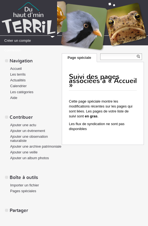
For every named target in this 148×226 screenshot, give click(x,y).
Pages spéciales (23, 191)
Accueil (16, 69)
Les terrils (18, 74)
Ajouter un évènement (27, 131)
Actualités (18, 80)
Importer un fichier (24, 185)
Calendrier (18, 86)
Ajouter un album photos (29, 158)
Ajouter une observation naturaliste (29, 138)
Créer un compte (17, 40)
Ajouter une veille (24, 152)
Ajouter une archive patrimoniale (35, 146)
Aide (13, 98)
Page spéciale (79, 58)
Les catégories (21, 92)
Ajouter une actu (23, 125)
